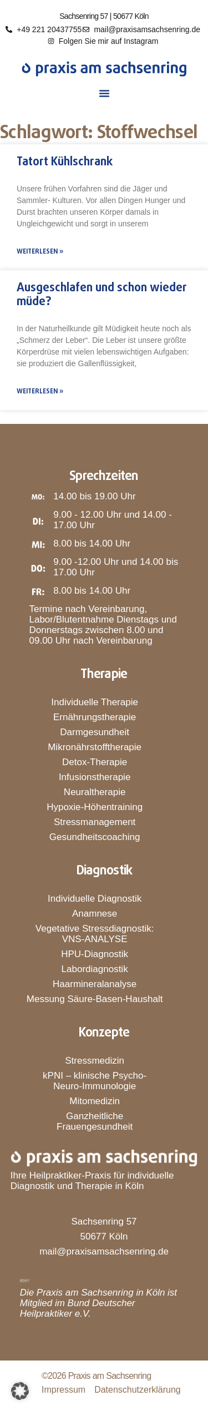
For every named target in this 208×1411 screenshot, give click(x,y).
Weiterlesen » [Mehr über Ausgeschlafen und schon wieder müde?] (40, 392)
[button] (104, 93)
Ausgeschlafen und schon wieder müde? (102, 295)
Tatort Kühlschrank (65, 162)
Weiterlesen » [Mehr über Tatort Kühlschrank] (40, 252)
